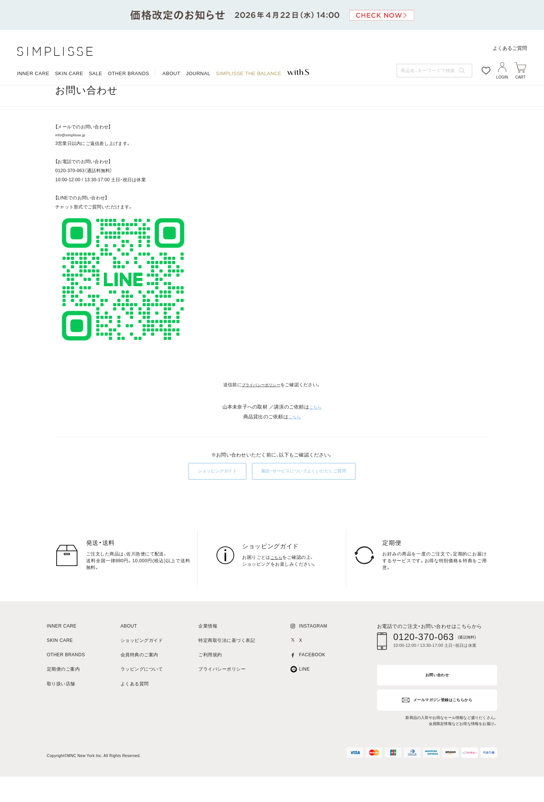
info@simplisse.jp (73, 159)
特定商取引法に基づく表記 (226, 666)
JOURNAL (198, 73)
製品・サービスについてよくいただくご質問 (309, 497)
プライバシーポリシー (261, 410)
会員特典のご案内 (139, 681)
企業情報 (207, 652)
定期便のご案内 (63, 695)
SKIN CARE (69, 73)
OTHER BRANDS (128, 73)
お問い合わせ (89, 95)
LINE (304, 695)
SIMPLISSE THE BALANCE (248, 73)
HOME (61, 95)
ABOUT (171, 73)
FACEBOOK (312, 681)
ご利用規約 (210, 681)
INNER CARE (33, 73)
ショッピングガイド (206, 497)
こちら (315, 432)
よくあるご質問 (510, 48)
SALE (95, 73)
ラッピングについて (142, 695)
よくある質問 (135, 710)
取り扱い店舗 (61, 710)
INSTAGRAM (313, 652)
